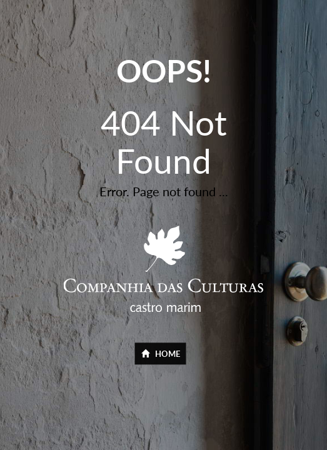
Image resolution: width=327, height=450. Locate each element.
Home (160, 354)
